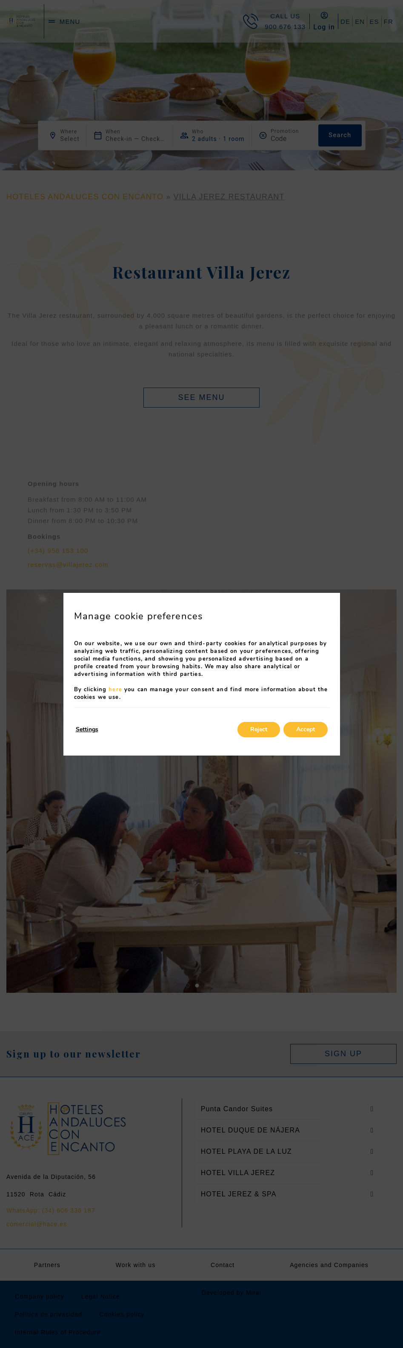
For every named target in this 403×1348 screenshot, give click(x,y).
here (115, 689)
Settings (87, 729)
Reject (258, 729)
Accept (305, 729)
